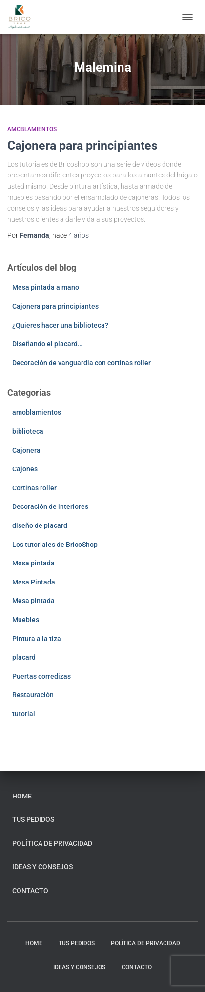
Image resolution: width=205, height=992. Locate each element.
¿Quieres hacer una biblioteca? (60, 325)
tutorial (23, 714)
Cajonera (26, 450)
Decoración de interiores (50, 506)
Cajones (25, 469)
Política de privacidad (52, 843)
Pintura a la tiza (36, 638)
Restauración (33, 695)
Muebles (25, 619)
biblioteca (27, 431)
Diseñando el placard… (47, 344)
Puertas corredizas (41, 676)
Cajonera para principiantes (82, 145)
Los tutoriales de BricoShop (55, 544)
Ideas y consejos (42, 867)
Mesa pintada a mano (45, 287)
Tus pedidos (33, 819)
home (22, 796)
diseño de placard (39, 525)
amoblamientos (32, 129)
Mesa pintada (33, 563)
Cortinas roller (34, 488)
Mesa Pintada (33, 582)
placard (24, 657)
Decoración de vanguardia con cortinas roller (81, 363)
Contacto (30, 891)
